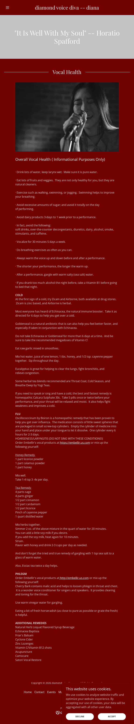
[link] (67, 8)
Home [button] (28, 692)
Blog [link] (107, 692)
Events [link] (51, 692)
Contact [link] (39, 692)
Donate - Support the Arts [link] (85, 692)
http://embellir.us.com (74, 578)
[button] (13, 7)
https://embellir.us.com (75, 443)
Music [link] (62, 692)
